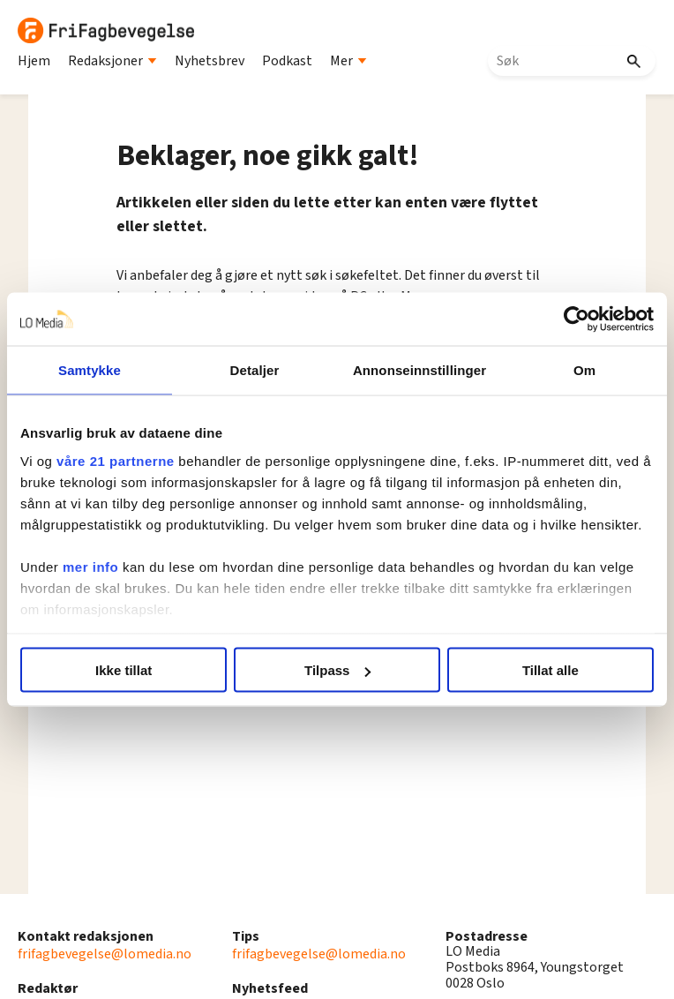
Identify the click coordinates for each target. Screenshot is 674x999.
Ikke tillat (123, 670)
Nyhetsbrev (209, 61)
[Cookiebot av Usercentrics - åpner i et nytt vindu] (576, 319)
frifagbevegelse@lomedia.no (104, 954)
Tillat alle (550, 670)
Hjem (34, 61)
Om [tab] (584, 370)
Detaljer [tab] (255, 370)
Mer (348, 61)
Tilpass (337, 670)
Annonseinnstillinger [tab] (419, 370)
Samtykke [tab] (89, 370)
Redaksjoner (112, 61)
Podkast (287, 61)
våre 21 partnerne (115, 460)
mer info (90, 566)
